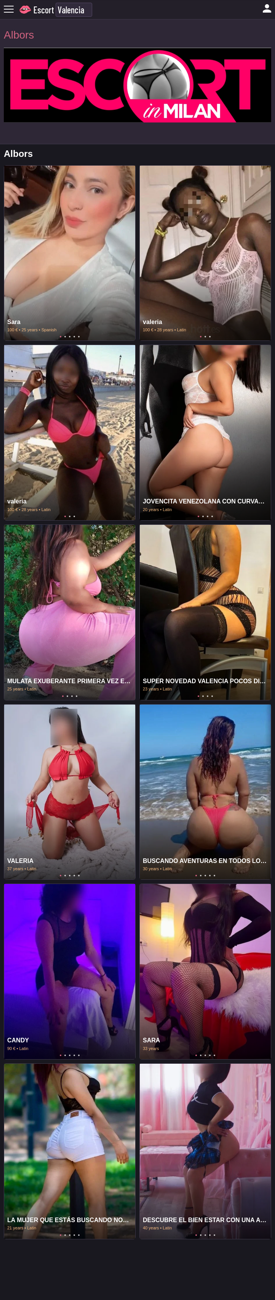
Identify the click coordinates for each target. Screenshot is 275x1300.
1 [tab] (60, 336)
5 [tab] (79, 336)
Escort (44, 10)
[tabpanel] (69, 253)
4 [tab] (74, 336)
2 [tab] (65, 336)
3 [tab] (69, 336)
